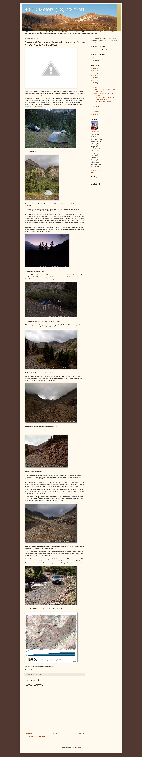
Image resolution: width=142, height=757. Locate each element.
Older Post (81, 733)
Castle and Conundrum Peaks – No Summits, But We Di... (104, 98)
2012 (94, 75)
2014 (94, 70)
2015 (94, 68)
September (97, 85)
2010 (94, 80)
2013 (94, 73)
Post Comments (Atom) (39, 736)
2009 (94, 83)
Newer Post (28, 733)
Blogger (78, 747)
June (96, 108)
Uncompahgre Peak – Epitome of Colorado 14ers (103, 102)
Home (55, 733)
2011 (94, 78)
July (95, 106)
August (96, 87)
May (95, 111)
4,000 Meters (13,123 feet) (54, 9)
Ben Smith (96, 131)
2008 (94, 114)
